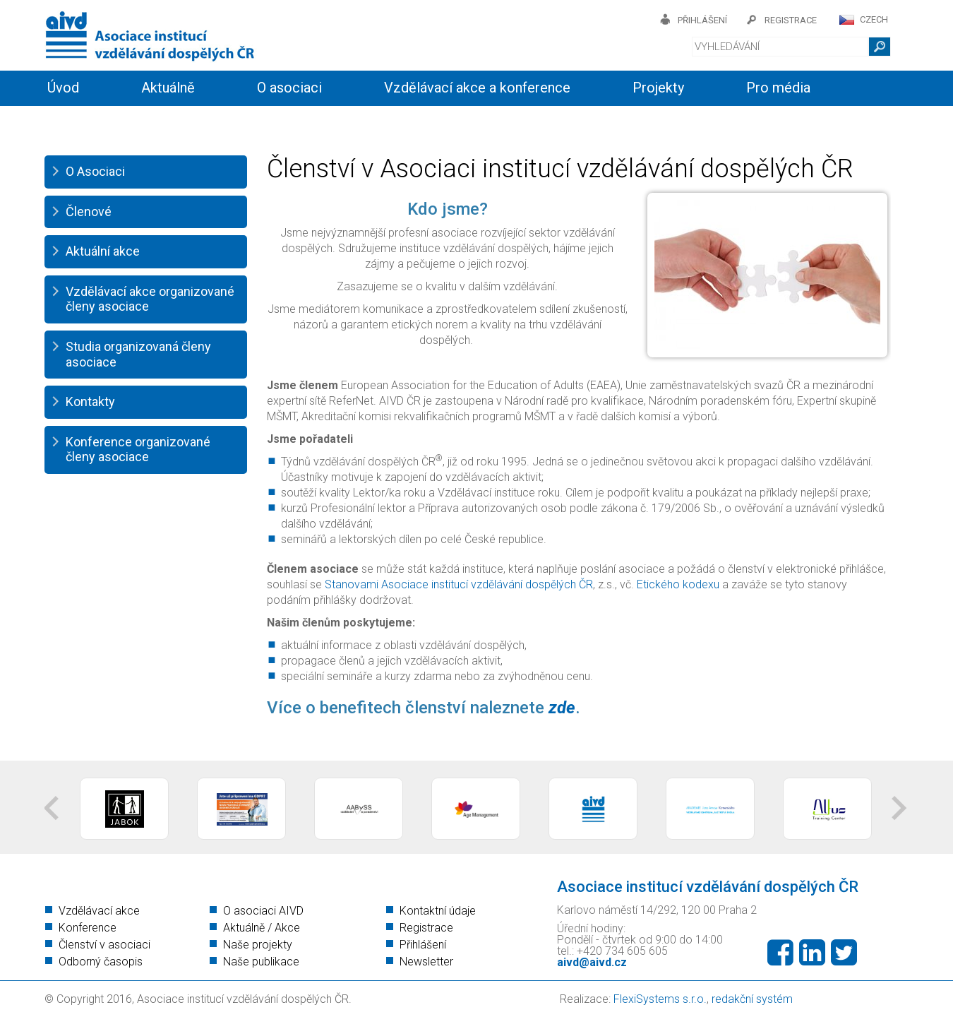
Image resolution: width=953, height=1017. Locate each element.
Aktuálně (168, 87)
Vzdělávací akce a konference (477, 87)
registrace (791, 20)
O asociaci (289, 87)
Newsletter (426, 961)
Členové (89, 211)
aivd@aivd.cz (592, 962)
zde (562, 708)
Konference (87, 927)
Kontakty (356, 121)
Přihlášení (423, 944)
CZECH (874, 19)
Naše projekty (257, 944)
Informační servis (101, 121)
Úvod (63, 87)
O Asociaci (95, 171)
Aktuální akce (103, 251)
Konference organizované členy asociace (138, 449)
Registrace (426, 927)
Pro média (778, 87)
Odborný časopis (101, 961)
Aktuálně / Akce (261, 927)
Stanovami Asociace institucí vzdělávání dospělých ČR (459, 584)
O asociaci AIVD (263, 910)
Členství (242, 121)
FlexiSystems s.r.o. (660, 999)
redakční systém (752, 999)
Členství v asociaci (104, 944)
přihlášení (702, 20)
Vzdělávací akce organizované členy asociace (150, 299)
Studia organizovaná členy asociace (138, 354)
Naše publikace (261, 961)
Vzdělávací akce (99, 910)
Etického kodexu (678, 584)
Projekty (658, 87)
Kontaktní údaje (438, 910)
